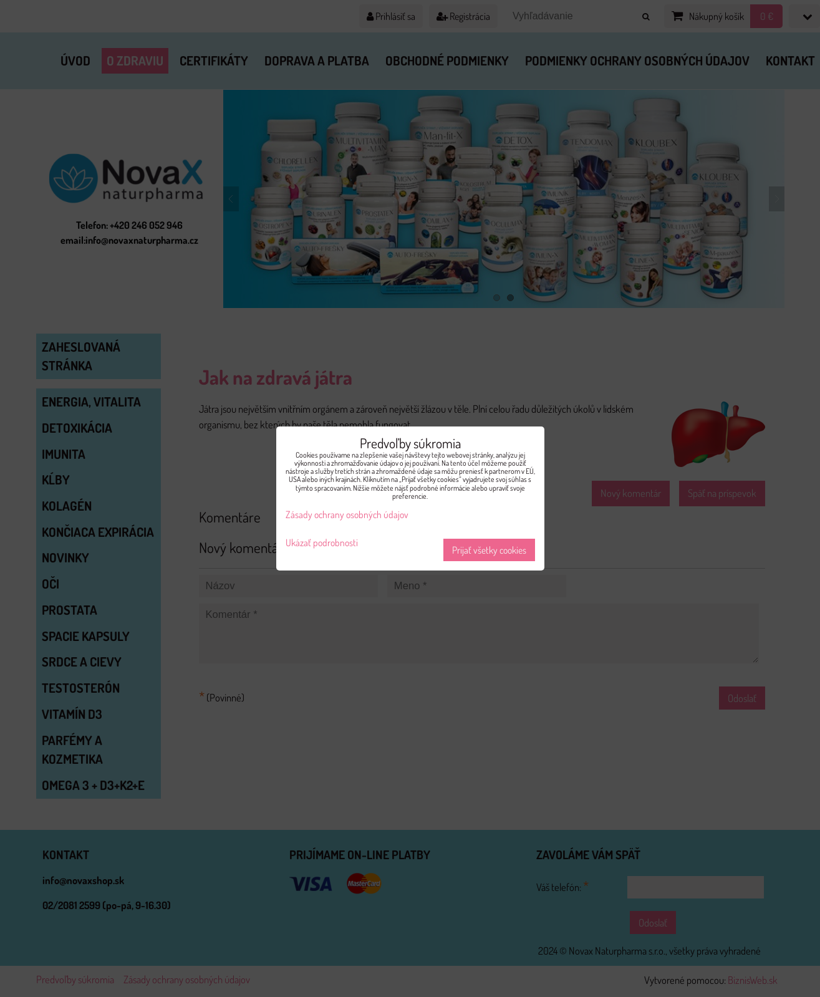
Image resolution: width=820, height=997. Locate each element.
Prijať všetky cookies (489, 550)
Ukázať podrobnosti (322, 542)
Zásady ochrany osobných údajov (347, 514)
